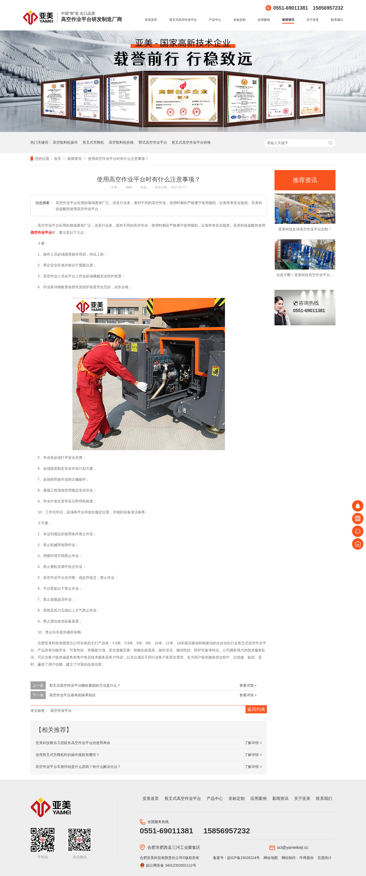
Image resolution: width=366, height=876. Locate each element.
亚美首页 (151, 20)
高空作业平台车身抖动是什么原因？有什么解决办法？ (78, 767)
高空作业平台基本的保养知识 (72, 695)
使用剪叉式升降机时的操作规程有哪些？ (68, 755)
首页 (58, 159)
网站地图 (271, 858)
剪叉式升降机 (93, 142)
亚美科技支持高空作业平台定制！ (305, 229)
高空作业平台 (41, 232)
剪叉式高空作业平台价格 (191, 142)
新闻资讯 (288, 20)
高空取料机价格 (121, 142)
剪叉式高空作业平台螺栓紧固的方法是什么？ (84, 685)
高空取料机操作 (65, 142)
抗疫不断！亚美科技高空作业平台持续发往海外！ (316, 275)
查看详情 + (248, 685)
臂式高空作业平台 (153, 142)
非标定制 (239, 20)
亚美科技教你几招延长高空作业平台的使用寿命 (73, 743)
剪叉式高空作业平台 (183, 20)
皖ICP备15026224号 (243, 858)
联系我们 (337, 20)
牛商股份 (306, 858)
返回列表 (256, 709)
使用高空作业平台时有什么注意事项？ (118, 159)
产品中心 (215, 20)
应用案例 (264, 20)
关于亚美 (313, 20)
